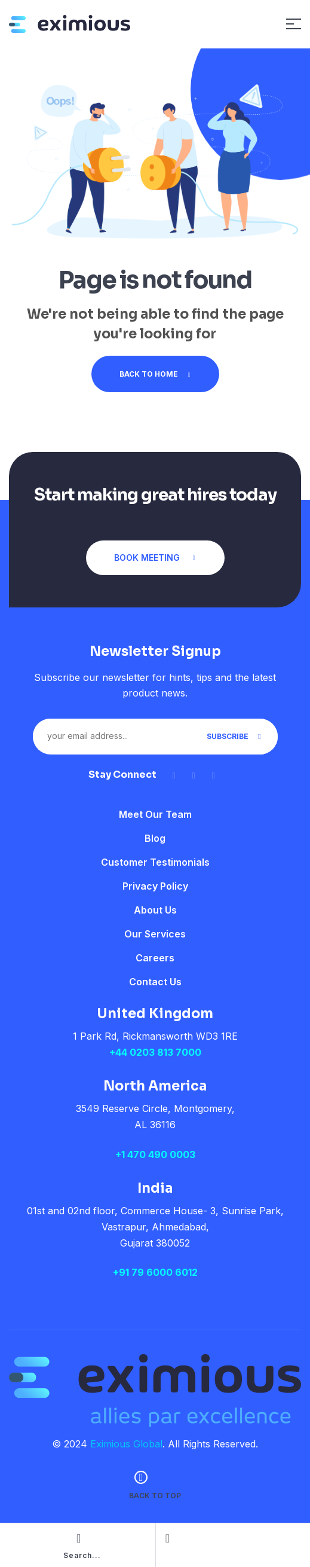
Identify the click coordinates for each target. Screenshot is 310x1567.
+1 (155, 1154)
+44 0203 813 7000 (155, 1052)
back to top (155, 1495)
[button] (155, 557)
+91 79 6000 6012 (155, 1272)
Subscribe (235, 736)
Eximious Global (126, 1444)
